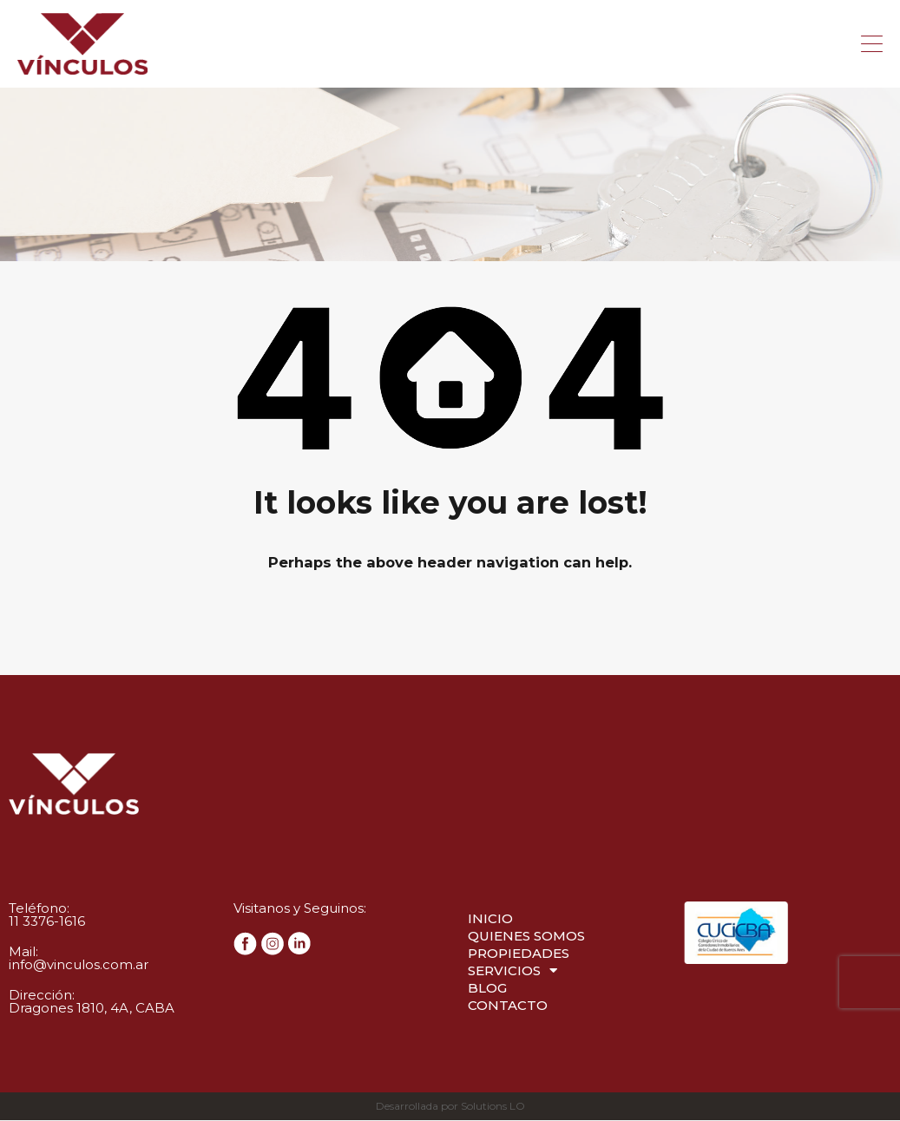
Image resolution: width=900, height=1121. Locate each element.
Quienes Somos (526, 936)
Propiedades (518, 954)
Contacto (508, 1006)
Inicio (490, 919)
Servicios (512, 971)
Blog (487, 988)
